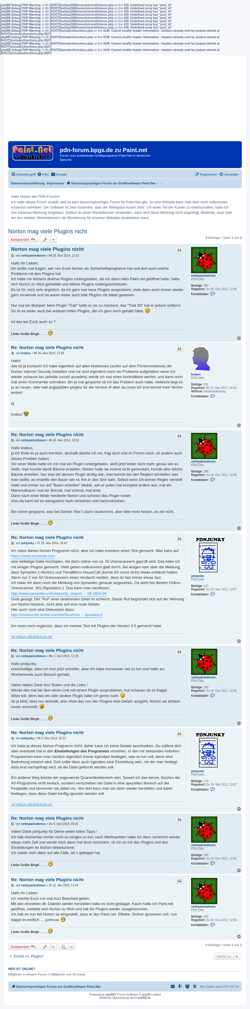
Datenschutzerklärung (28, 183)
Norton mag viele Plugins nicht (47, 231)
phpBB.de (144, 997)
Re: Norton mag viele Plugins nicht (47, 347)
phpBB (110, 994)
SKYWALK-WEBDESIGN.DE (32, 636)
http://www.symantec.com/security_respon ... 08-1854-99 (58, 593)
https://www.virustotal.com (33, 556)
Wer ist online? (21, 969)
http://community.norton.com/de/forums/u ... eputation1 (57, 615)
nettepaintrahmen (203, 275)
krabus (196, 374)
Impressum (55, 183)
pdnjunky (197, 576)
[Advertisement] (125, 100)
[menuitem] (43, 174)
